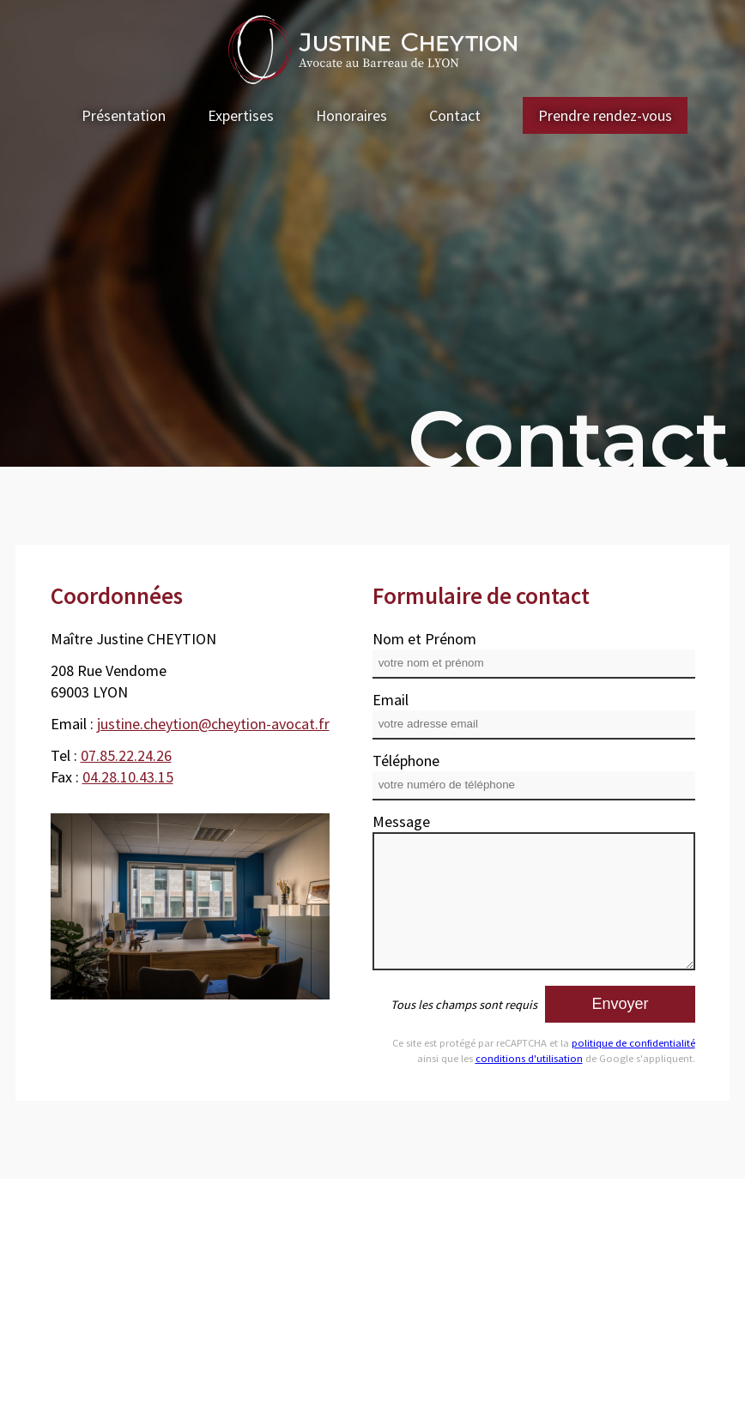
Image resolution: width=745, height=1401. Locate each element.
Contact (455, 115)
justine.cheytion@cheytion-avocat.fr (213, 724)
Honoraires (351, 115)
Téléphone (405, 760)
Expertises (241, 115)
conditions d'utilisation (529, 1058)
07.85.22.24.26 (126, 755)
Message (401, 821)
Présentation (124, 115)
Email (390, 700)
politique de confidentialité (633, 1042)
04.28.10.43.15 (127, 777)
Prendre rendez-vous (605, 115)
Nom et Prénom (424, 639)
